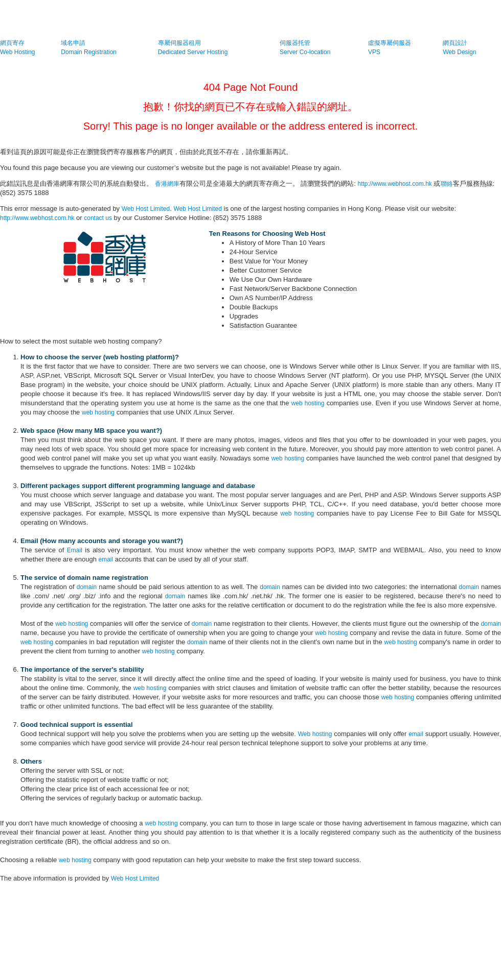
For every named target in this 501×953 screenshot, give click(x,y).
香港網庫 (167, 183)
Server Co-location (305, 52)
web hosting (308, 403)
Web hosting (315, 734)
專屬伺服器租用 (179, 42)
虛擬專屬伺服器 (389, 42)
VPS (374, 52)
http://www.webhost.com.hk (394, 183)
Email (74, 550)
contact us (98, 218)
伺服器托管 (295, 42)
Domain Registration (89, 52)
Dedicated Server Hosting (193, 52)
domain (87, 587)
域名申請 (73, 42)
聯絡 (447, 183)
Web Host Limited (146, 208)
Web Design (459, 52)
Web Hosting (17, 52)
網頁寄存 (12, 42)
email (106, 559)
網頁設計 (455, 42)
